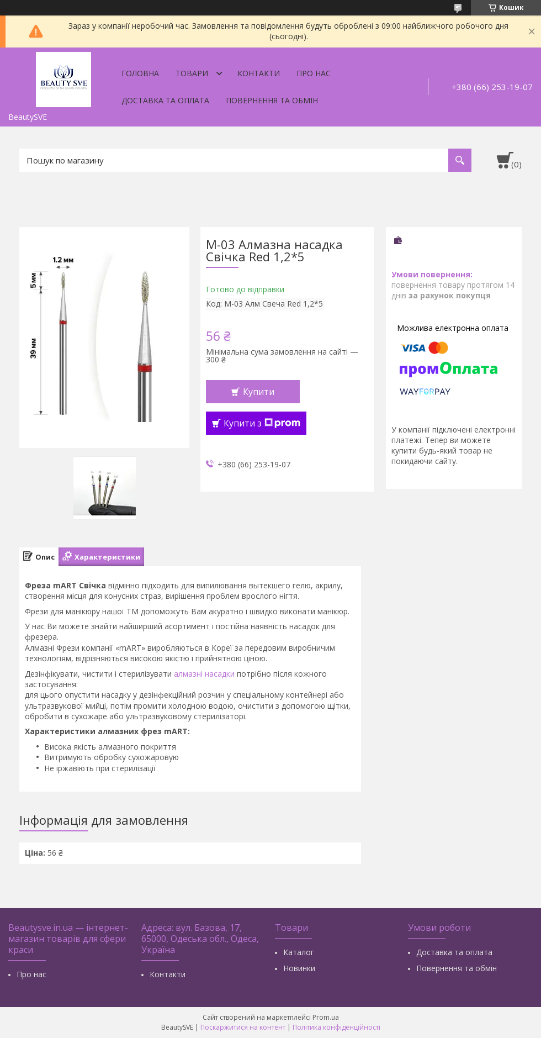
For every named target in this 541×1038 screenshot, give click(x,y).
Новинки (299, 968)
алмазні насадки (204, 673)
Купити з (262, 423)
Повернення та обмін (272, 100)
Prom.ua (325, 1017)
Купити (258, 392)
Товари (192, 73)
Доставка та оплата (165, 100)
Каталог (298, 952)
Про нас (313, 73)
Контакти (258, 73)
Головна (140, 73)
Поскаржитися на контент (242, 1027)
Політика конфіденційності (336, 1027)
